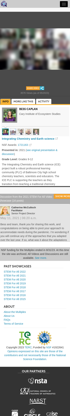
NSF (49, 347)
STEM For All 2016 (15, 295)
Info (5, 101)
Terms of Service (13, 323)
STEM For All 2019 (15, 283)
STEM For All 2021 (15, 275)
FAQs (7, 319)
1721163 (23, 144)
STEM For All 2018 (15, 287)
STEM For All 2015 (15, 299)
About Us (9, 315)
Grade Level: (10, 159)
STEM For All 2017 (15, 291)
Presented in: (10, 150)
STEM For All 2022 (15, 271)
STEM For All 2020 (15, 279)
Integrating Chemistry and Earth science (28, 138)
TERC (28, 347)
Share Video (33, 88)
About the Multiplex (15, 311)
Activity (43, 101)
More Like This (23, 101)
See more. (41, 257)
